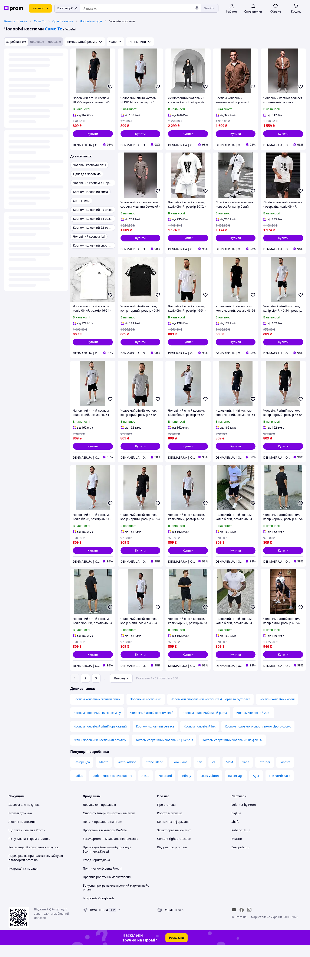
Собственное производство (112, 788)
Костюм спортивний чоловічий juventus (164, 752)
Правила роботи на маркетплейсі (107, 889)
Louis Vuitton (209, 788)
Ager (256, 788)
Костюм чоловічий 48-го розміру (97, 725)
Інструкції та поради (23, 880)
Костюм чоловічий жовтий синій (97, 711)
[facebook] (241, 921)
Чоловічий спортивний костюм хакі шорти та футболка (210, 711)
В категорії (67, 8)
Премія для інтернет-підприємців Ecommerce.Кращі (107, 861)
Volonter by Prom (243, 816)
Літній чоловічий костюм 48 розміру (100, 752)
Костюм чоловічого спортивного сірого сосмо (258, 738)
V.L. (214, 774)
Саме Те (53, 29)
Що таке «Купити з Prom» (27, 842)
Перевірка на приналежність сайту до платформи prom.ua (36, 870)
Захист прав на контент (174, 842)
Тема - (99, 922)
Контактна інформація (173, 833)
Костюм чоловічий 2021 (253, 725)
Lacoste (285, 774)
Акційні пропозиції (22, 833)
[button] (93, 133)
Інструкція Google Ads (98, 910)
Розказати (176, 949)
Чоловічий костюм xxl (145, 711)
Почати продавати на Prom (102, 833)
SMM (229, 774)
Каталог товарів (15, 21)
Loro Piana (180, 774)
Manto (103, 774)
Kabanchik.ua (240, 842)
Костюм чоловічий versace (155, 738)
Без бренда (82, 774)
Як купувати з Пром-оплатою (29, 851)
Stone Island (154, 774)
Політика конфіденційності (102, 880)
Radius (78, 788)
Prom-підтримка (20, 825)
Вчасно (236, 851)
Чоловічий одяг (91, 21)
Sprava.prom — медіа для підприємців (110, 851)
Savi (199, 774)
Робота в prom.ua (169, 825)
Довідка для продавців (99, 816)
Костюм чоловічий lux (199, 738)
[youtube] (234, 921)
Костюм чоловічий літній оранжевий (100, 738)
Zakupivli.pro (240, 859)
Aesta (145, 788)
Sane (245, 774)
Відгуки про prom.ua (172, 859)
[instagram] (249, 921)
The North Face (279, 788)
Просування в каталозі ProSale (105, 842)
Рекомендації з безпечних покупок (34, 859)
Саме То (39, 21)
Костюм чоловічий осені (277, 711)
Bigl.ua (236, 825)
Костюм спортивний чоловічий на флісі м (232, 752)
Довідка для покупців (24, 816)
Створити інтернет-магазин (102, 825)
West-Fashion (127, 774)
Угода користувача (96, 872)
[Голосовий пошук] (197, 8)
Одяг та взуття (62, 21)
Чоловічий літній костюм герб (151, 725)
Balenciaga (236, 788)
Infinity (186, 788)
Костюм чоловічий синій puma (205, 725)
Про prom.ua (166, 816)
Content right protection (174, 851)
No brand (165, 788)
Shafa (235, 833)
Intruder (264, 774)
